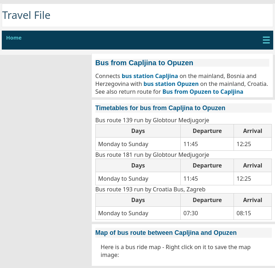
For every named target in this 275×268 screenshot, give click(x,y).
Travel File (26, 15)
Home (14, 37)
